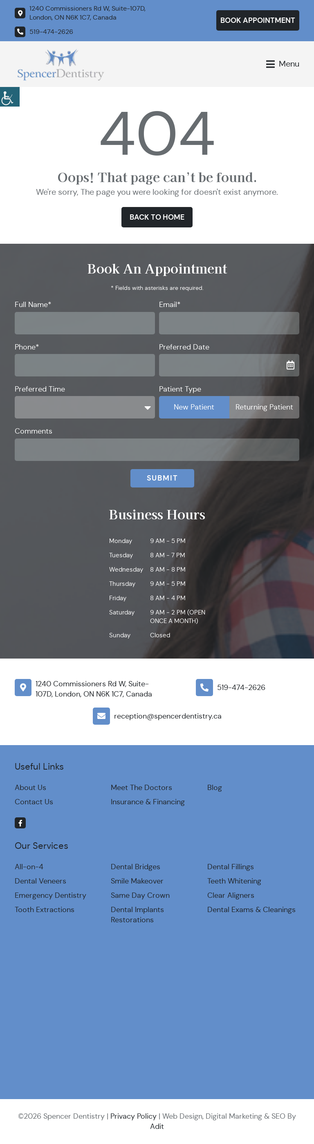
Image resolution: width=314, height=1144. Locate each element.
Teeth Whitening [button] (234, 881)
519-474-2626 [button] (241, 687)
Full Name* (33, 304)
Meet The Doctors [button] (141, 787)
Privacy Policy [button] (133, 1116)
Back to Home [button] (157, 217)
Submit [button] (162, 478)
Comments (33, 431)
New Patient (194, 407)
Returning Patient (264, 407)
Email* (170, 304)
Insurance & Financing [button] (148, 801)
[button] (10, 95)
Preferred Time (40, 389)
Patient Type (180, 389)
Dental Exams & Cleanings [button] (251, 909)
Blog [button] (214, 787)
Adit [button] (157, 1126)
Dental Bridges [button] (135, 866)
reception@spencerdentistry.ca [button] (168, 716)
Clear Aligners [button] (230, 895)
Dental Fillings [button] (230, 866)
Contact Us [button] (34, 801)
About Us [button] (30, 787)
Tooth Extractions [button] (44, 909)
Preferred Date (184, 347)
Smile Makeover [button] (137, 881)
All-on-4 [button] (29, 866)
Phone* (27, 347)
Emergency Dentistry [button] (50, 895)
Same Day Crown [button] (140, 895)
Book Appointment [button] (257, 20)
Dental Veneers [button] (40, 881)
